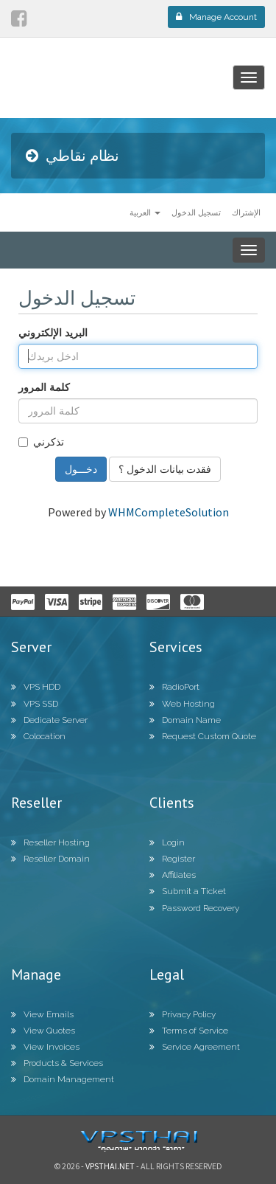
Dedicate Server (49, 720)
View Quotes (43, 1030)
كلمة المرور (44, 387)
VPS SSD (34, 704)
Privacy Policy (182, 1014)
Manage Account (216, 17)
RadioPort (174, 687)
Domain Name (185, 720)
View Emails (42, 1014)
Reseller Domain (50, 859)
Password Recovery (194, 908)
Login (167, 842)
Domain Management (62, 1079)
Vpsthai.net (110, 1165)
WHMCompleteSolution (168, 512)
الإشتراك (246, 212)
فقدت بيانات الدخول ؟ (164, 469)
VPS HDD (35, 687)
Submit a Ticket (187, 891)
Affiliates (172, 875)
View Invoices (45, 1047)
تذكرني (41, 442)
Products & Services (57, 1063)
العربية (145, 212)
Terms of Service (188, 1030)
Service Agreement (194, 1047)
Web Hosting (182, 704)
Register (172, 859)
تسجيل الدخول (196, 212)
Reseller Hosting (50, 842)
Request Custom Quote (202, 736)
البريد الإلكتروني (53, 332)
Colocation (38, 736)
